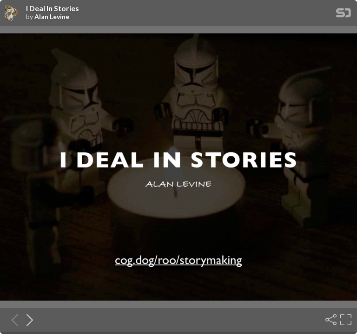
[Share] (330, 319)
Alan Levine (51, 16)
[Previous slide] (12, 319)
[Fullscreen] (344, 319)
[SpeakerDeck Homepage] (343, 14)
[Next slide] (27, 319)
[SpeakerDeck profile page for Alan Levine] (13, 13)
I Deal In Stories (52, 8)
